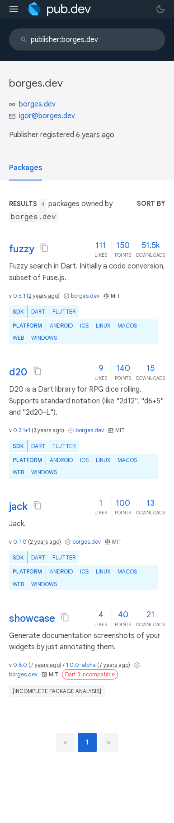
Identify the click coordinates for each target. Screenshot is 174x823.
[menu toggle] (13, 9)
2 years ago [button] (43, 295)
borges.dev (37, 104)
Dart (38, 311)
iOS (84, 325)
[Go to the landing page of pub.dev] (59, 9)
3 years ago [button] (47, 430)
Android (61, 325)
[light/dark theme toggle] (160, 9)
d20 (18, 372)
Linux (103, 325)
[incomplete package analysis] (57, 691)
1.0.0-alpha (81, 664)
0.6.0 (20, 664)
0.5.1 (19, 295)
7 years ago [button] (45, 664)
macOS (127, 325)
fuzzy (21, 249)
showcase (32, 618)
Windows (44, 337)
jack (18, 506)
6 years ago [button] (95, 134)
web (18, 337)
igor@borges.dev (47, 115)
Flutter (63, 311)
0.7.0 (20, 541)
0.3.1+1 (21, 430)
